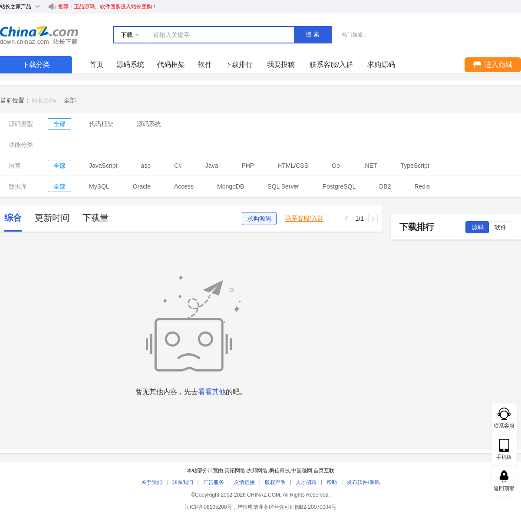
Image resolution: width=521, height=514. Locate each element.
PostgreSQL (339, 186)
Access (184, 186)
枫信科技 (279, 471)
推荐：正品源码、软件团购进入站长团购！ (107, 6)
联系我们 (182, 482)
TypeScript (415, 165)
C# (178, 165)
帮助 (331, 482)
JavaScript (103, 165)
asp (146, 165)
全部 (59, 123)
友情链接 (244, 482)
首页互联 (323, 471)
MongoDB (230, 186)
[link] (70, 100)
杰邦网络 (257, 471)
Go (336, 165)
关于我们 (151, 482)
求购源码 (259, 218)
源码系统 (130, 64)
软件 (205, 64)
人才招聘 (306, 482)
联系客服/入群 (304, 218)
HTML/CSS (292, 165)
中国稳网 (301, 471)
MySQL (99, 186)
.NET (370, 165)
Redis (422, 186)
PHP (247, 165)
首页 (96, 64)
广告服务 (213, 482)
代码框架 (171, 64)
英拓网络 (234, 471)
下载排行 (239, 64)
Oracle (142, 186)
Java (211, 165)
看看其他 (212, 391)
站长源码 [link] (44, 100)
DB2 (385, 186)
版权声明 (275, 482)
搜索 (313, 34)
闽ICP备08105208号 (208, 507)
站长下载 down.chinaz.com (39, 34)
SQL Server (283, 186)
